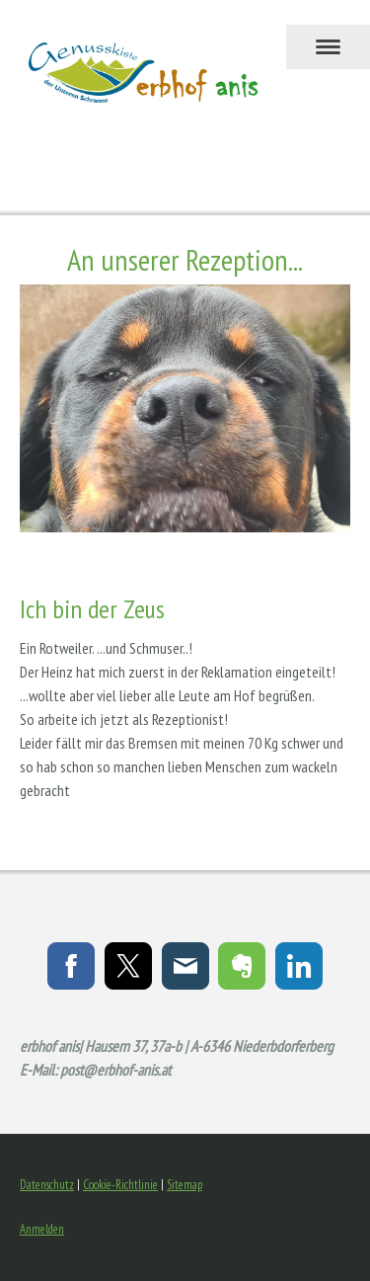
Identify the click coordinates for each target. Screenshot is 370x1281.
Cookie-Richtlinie (120, 1184)
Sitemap (184, 1184)
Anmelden (42, 1229)
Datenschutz (47, 1184)
